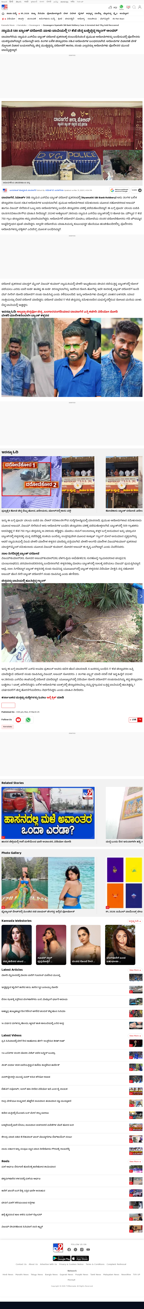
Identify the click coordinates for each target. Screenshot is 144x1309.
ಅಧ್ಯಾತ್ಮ (89, 13)
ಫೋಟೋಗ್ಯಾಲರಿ (54, 13)
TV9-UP (80, 1)
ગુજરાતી (34, 1)
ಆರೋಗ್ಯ (81, 19)
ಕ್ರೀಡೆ (60, 19)
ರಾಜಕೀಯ (92, 19)
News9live (126, 1275)
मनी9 (73, 1)
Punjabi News (81, 1275)
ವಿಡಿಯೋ (11, 19)
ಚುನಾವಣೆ (31, 19)
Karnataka (21, 25)
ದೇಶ (65, 13)
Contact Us (21, 1264)
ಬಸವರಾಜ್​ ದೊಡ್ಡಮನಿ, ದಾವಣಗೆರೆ (23, 190)
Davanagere (34, 25)
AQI (115, 8)
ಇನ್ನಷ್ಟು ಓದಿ (135, 921)
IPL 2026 (25, 13)
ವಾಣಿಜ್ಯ (97, 13)
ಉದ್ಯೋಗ (124, 13)
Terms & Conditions (95, 1264)
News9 (4, 1)
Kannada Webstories (16, 921)
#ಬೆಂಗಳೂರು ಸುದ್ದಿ (47, 19)
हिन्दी (11, 1)
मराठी (26, 1)
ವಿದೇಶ (73, 13)
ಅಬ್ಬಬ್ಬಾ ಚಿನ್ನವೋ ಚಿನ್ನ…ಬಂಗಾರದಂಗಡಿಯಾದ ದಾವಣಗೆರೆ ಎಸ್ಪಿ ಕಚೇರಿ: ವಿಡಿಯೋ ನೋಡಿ (67, 312)
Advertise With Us (48, 1264)
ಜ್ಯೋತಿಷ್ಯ (107, 13)
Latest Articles (12, 970)
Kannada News (8, 25)
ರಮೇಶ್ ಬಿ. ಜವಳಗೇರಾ (54, 190)
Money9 (71, 1280)
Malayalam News (111, 1275)
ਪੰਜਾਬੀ (48, 1)
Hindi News (8, 1275)
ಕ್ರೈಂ (115, 13)
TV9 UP (136, 1275)
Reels (5, 1161)
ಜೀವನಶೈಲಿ (69, 19)
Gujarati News (66, 1275)
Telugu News (37, 1275)
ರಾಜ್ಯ (33, 13)
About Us (33, 1264)
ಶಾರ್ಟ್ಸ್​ (21, 19)
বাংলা (42, 1)
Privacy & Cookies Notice (71, 1264)
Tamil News (95, 1275)
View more (135, 970)
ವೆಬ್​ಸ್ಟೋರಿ (104, 19)
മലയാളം (64, 1)
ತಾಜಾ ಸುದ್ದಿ (11, 13)
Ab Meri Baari (118, 19)
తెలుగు (19, 1)
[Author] (4, 190)
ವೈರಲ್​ (81, 13)
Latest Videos (11, 1036)
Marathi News (22, 1275)
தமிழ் (56, 1)
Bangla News (51, 1275)
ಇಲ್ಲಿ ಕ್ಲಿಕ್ (51, 698)
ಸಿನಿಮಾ (41, 13)
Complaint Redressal (116, 1264)
